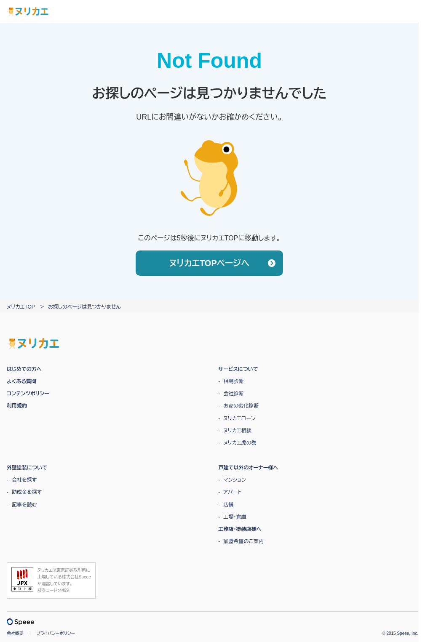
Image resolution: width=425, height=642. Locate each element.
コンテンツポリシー (28, 394)
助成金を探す (27, 492)
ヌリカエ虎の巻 (240, 443)
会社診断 (234, 394)
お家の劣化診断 (241, 406)
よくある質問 (21, 381)
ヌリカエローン (240, 418)
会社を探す (24, 480)
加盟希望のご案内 (244, 541)
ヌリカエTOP (21, 307)
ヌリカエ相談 (237, 431)
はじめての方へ (24, 369)
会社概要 (15, 633)
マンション (235, 480)
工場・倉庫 (235, 517)
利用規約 (17, 406)
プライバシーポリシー (55, 633)
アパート (233, 492)
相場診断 (234, 381)
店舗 (229, 505)
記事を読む (24, 505)
